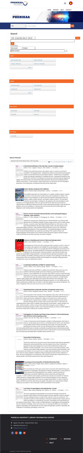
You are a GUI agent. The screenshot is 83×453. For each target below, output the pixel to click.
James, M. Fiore (38, 63)
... (53, 161)
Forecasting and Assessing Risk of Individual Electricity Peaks (42, 362)
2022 (35, 110)
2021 (35, 114)
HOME (49, 10)
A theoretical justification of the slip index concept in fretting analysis (44, 166)
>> (70, 161)
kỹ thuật (13, 89)
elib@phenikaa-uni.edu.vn (20, 428)
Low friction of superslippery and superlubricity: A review (40, 388)
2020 (12, 114)
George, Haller (15, 63)
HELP (62, 10)
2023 (12, 110)
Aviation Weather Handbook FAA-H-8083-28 (36, 189)
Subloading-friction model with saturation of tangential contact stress (44, 289)
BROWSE (56, 10)
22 (68, 161)
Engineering (14, 85)
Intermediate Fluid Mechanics (32, 337)
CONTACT (68, 10)
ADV (77, 38)
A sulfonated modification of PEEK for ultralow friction (39, 265)
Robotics (36, 89)
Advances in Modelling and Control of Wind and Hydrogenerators (42, 240)
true (12, 136)
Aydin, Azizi (37, 60)
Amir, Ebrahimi (15, 60)
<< (51, 161)
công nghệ (37, 85)
